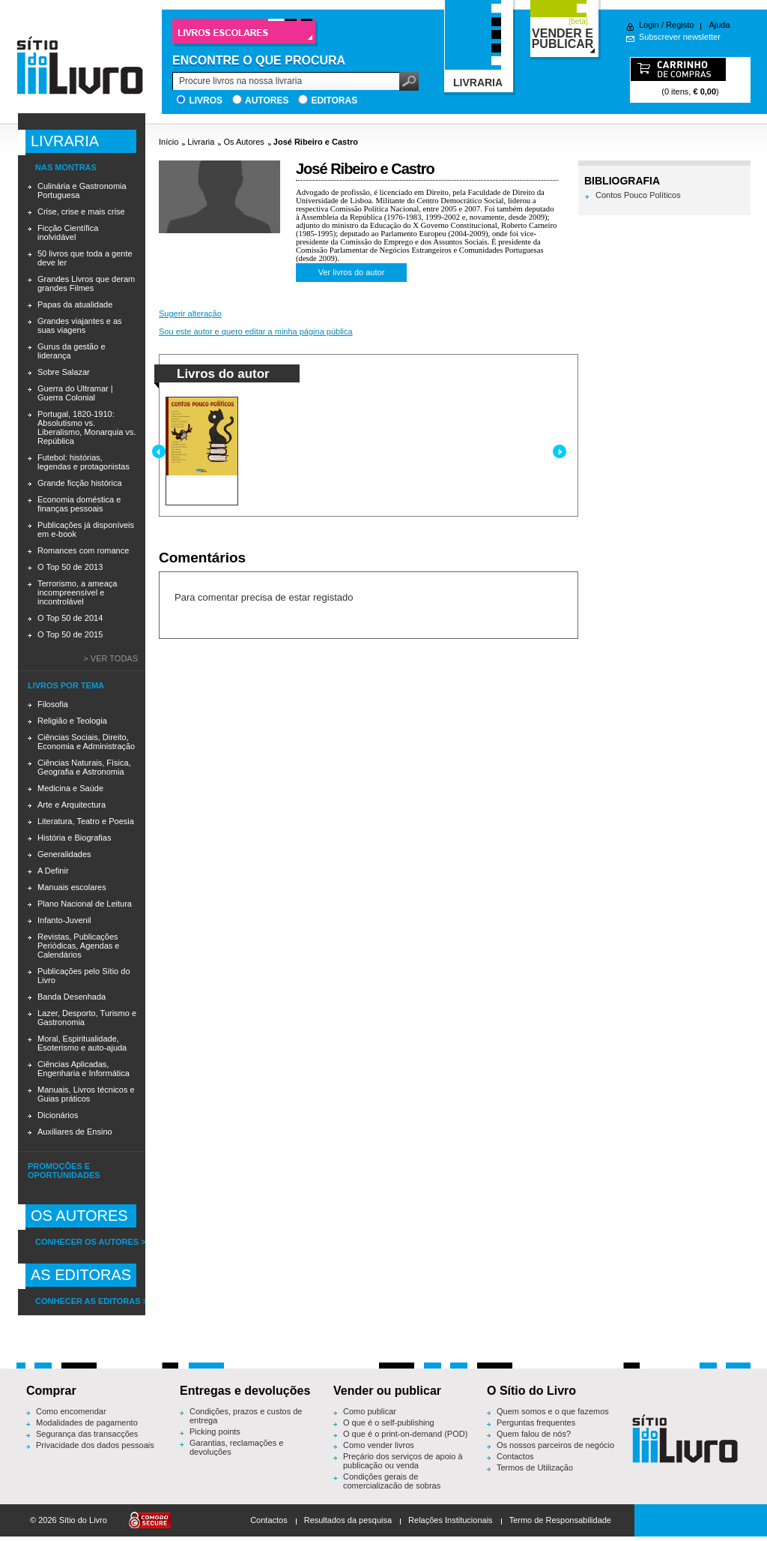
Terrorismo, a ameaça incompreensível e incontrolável (77, 592)
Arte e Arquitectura (71, 804)
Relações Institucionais (450, 1520)
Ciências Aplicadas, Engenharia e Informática (83, 1069)
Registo (680, 24)
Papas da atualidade (74, 304)
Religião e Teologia (72, 720)
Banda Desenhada (71, 996)
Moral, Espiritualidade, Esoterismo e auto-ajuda (82, 1043)
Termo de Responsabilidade (560, 1520)
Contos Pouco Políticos (638, 194)
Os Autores (243, 141)
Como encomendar (71, 1411)
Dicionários (57, 1115)
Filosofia (52, 704)
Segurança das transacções (87, 1433)
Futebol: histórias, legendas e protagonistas (83, 462)
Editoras (334, 100)
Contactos (515, 1456)
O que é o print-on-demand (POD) (405, 1433)
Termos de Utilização (535, 1467)
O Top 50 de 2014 (70, 617)
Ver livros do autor (351, 272)
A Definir (53, 870)
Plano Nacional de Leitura (84, 903)
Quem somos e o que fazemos (553, 1411)
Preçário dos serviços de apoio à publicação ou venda (403, 1461)
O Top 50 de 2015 (70, 634)
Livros (205, 100)
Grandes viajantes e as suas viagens (79, 325)
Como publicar (369, 1411)
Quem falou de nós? (534, 1433)
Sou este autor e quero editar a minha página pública (256, 331)
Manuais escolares (71, 887)
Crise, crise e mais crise (81, 211)
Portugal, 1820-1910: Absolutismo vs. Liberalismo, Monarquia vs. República (86, 427)
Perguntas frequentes (536, 1422)
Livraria (200, 141)
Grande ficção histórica (79, 482)
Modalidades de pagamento (87, 1422)
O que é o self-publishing (388, 1422)
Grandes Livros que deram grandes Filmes (86, 283)
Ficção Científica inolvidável (67, 232)
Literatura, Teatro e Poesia (85, 821)
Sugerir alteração (190, 313)
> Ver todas (110, 658)
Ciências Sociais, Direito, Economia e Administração (86, 742)
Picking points (215, 1431)
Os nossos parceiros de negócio (555, 1445)
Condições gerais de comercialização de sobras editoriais (391, 1485)
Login (649, 24)
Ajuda (719, 24)
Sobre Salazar (63, 371)
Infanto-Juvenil (64, 920)
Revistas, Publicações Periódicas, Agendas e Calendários (78, 945)
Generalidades (64, 854)
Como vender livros (378, 1445)
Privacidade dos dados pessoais (95, 1445)
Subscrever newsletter (680, 36)
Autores (266, 100)
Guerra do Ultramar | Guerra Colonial (75, 393)
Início (168, 141)
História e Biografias (74, 837)
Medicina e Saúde (70, 788)
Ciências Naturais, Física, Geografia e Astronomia (84, 767)
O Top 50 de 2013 (70, 566)
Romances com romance (83, 550)
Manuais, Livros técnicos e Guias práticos (86, 1094)
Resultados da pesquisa (348, 1520)
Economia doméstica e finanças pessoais (79, 504)
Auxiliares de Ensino (74, 1131)
